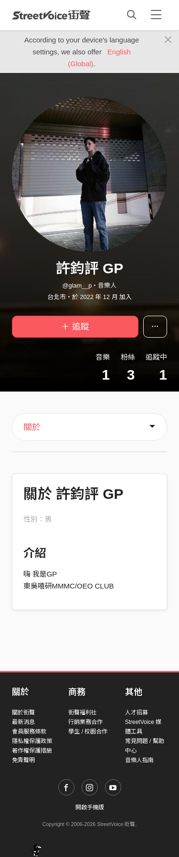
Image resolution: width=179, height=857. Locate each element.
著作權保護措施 (32, 750)
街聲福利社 (82, 712)
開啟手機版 (89, 807)
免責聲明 (23, 760)
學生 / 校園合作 (87, 731)
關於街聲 (23, 712)
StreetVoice (51, 15)
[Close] (168, 40)
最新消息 (23, 722)
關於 (32, 427)
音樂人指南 (139, 760)
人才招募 (136, 712)
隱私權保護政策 (32, 741)
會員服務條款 (29, 731)
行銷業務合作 (85, 722)
